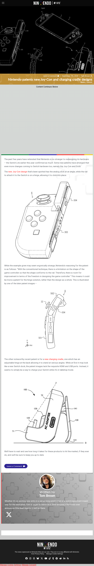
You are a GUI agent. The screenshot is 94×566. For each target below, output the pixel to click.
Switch (89, 82)
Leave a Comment (51, 76)
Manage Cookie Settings (54, 554)
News (82, 82)
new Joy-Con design (17, 171)
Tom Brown (85, 76)
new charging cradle (54, 359)
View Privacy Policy (37, 554)
